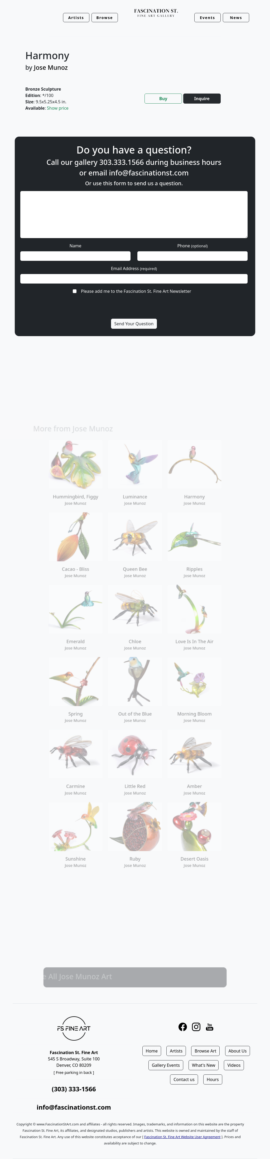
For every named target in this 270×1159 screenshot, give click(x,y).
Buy (163, 98)
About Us (238, 1051)
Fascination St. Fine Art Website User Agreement (182, 1136)
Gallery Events (166, 1065)
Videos (233, 1065)
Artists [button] (76, 17)
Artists (176, 1051)
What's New (203, 1065)
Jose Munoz (51, 67)
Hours (213, 1079)
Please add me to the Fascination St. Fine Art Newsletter (136, 291)
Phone (192, 246)
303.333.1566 (121, 162)
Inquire (202, 98)
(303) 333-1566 (74, 1088)
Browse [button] (105, 17)
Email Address (134, 268)
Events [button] (207, 17)
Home (152, 1051)
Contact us (184, 1079)
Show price (58, 108)
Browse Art (205, 1051)
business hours (195, 162)
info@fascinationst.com (149, 173)
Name (75, 246)
